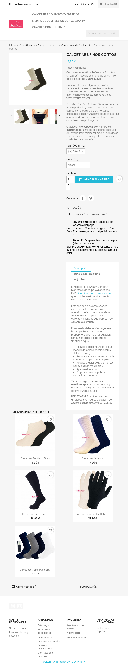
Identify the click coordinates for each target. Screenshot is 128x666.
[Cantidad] (70, 179)
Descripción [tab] (81, 268)
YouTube (12, 606)
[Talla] (75, 151)
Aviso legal (43, 625)
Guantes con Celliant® (49, 27)
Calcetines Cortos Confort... (35, 569)
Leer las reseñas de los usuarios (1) (87, 214)
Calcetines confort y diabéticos (56, 14)
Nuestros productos (20, 628)
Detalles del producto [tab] (87, 274)
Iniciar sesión (73, 632)
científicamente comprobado (94, 293)
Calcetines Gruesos (93, 458)
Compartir (83, 198)
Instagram (19, 606)
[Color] (78, 165)
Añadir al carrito (94, 179)
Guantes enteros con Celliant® (93, 514)
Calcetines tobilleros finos (35, 458)
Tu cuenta (73, 619)
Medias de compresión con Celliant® (58, 20)
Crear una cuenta (76, 636)
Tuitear (91, 198)
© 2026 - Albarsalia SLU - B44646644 (64, 661)
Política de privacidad (49, 641)
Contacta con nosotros (23, 4)
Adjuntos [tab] (79, 279)
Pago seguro (45, 636)
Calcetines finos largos (35, 514)
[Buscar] (102, 33)
